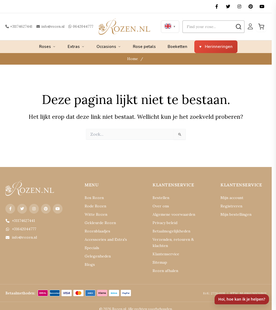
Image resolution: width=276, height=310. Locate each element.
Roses (47, 46)
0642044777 (76, 27)
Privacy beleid (163, 223)
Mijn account (230, 198)
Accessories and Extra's (102, 240)
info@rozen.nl (47, 27)
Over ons (159, 206)
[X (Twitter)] (228, 6)
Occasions (108, 46)
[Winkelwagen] (261, 27)
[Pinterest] (250, 6)
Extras (76, 46)
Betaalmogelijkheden (169, 231)
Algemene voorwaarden (171, 215)
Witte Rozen (94, 215)
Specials (91, 248)
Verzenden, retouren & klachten (177, 240)
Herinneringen (219, 46)
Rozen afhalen (163, 265)
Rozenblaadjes (96, 231)
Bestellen (160, 198)
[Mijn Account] (250, 26)
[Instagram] (239, 6)
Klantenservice (164, 248)
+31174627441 (18, 27)
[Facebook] (216, 6)
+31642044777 (20, 229)
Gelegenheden (95, 256)
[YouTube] (262, 6)
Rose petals (144, 46)
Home (133, 59)
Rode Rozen (94, 206)
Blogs (89, 265)
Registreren (229, 206)
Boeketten (177, 46)
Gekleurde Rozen (98, 223)
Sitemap (159, 256)
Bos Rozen (93, 198)
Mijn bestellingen (233, 215)
